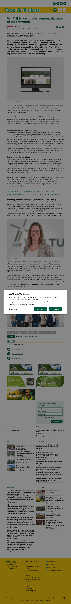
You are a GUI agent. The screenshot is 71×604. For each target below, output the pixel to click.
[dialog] (35, 302)
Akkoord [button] (55, 309)
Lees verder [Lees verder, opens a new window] (32, 304)
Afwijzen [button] (40, 309)
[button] (13, 309)
